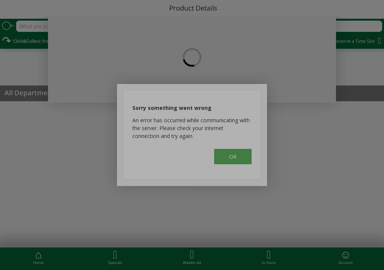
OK (233, 156)
